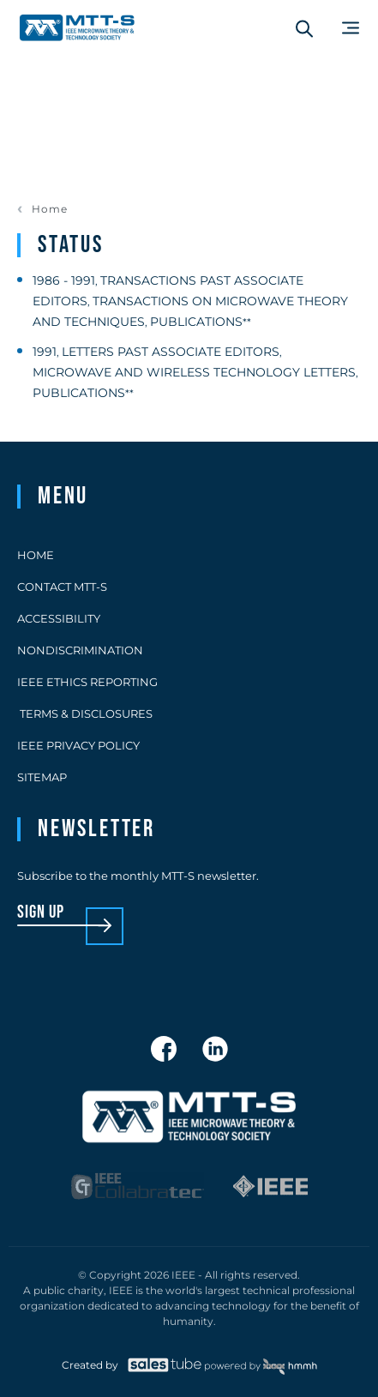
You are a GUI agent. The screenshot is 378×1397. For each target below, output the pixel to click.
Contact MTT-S (62, 586)
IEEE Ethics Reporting (87, 682)
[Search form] (304, 28)
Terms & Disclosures (85, 713)
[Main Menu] (350, 28)
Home (50, 209)
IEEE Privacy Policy (78, 745)
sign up (40, 913)
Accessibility (58, 618)
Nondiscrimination (80, 650)
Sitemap (42, 777)
